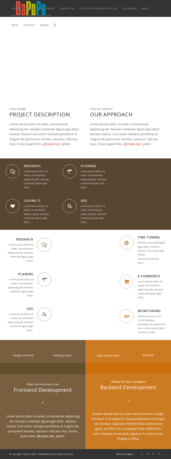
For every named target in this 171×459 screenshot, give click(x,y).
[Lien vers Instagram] (159, 454)
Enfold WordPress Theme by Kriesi (55, 454)
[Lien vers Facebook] (153, 454)
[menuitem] (16, 8)
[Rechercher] (54, 25)
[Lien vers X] (142, 454)
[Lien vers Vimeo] (147, 454)
